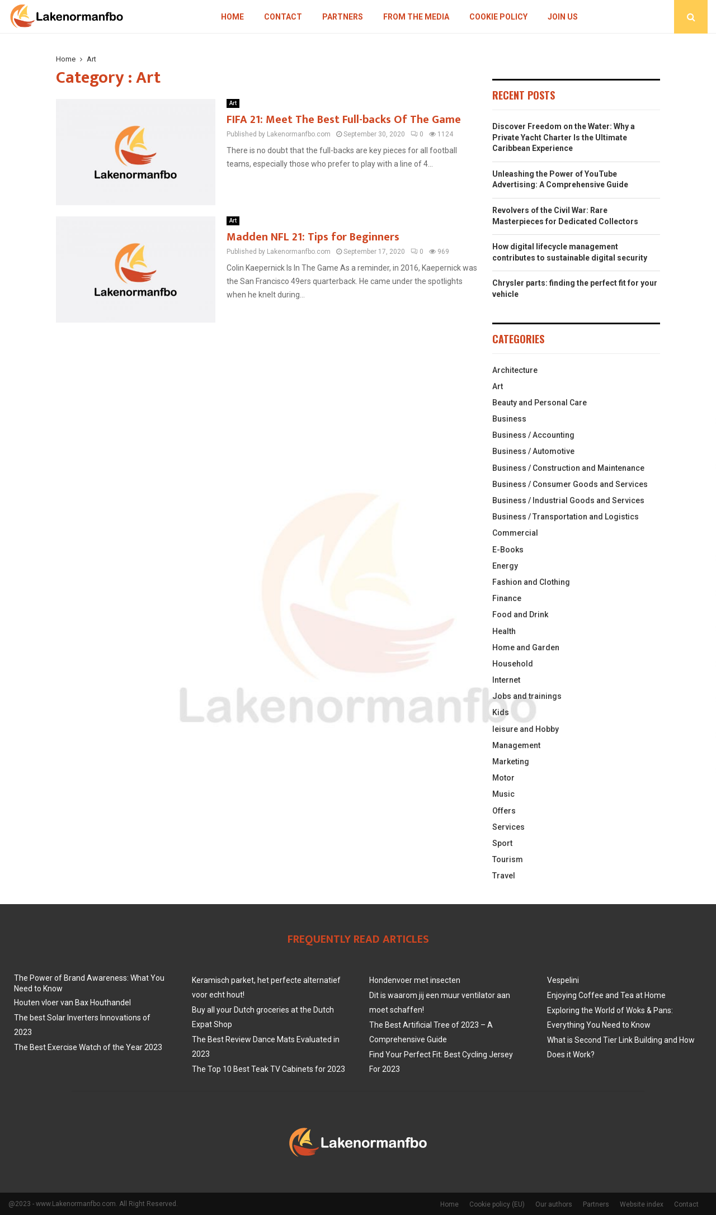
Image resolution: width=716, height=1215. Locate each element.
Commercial (515, 532)
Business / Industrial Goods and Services (568, 500)
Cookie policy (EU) (497, 1204)
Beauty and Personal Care (539, 402)
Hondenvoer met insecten (414, 980)
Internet (506, 679)
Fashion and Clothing (531, 582)
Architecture (515, 370)
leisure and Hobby (525, 729)
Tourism (507, 859)
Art (233, 103)
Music (503, 793)
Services (508, 826)
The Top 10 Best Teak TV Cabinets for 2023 (268, 1069)
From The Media (416, 16)
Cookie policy (498, 16)
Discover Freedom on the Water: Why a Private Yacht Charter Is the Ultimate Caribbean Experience (563, 137)
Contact (283, 16)
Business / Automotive (533, 451)
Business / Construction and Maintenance (568, 468)
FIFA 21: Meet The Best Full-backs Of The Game (344, 119)
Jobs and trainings (527, 696)
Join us (563, 16)
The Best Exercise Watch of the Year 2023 (88, 1047)
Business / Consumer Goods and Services (570, 484)
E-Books (508, 549)
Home (232, 16)
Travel (503, 875)
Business (509, 418)
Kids (500, 712)
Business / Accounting (533, 435)
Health (504, 631)
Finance (506, 598)
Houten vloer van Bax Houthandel (72, 1002)
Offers (504, 810)
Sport (502, 843)
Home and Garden (525, 647)
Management (516, 745)
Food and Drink (520, 614)
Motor (503, 777)
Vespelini (563, 980)
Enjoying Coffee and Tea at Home (606, 995)
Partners (342, 16)
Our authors (553, 1204)
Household (512, 663)
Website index (641, 1204)
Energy (505, 565)
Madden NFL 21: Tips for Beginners (313, 237)
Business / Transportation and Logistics (565, 516)
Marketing (510, 761)
